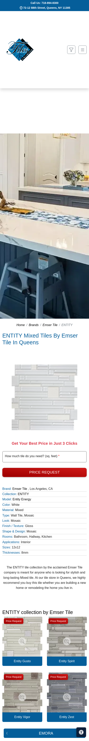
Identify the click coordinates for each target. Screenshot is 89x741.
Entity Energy (21, 499)
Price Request (44, 472)
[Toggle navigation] (82, 50)
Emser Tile (50, 325)
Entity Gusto (22, 661)
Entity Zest (66, 717)
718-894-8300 (49, 2)
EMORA (46, 733)
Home (21, 325)
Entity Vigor (22, 717)
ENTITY (23, 494)
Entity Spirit (67, 661)
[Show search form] (71, 50)
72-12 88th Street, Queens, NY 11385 (46, 7)
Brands (34, 325)
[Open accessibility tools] (81, 732)
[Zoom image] (22, 641)
